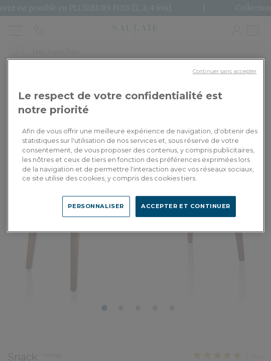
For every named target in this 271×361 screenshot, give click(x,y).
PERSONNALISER (95, 206)
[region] (135, 146)
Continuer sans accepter (224, 71)
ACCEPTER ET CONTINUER (185, 206)
